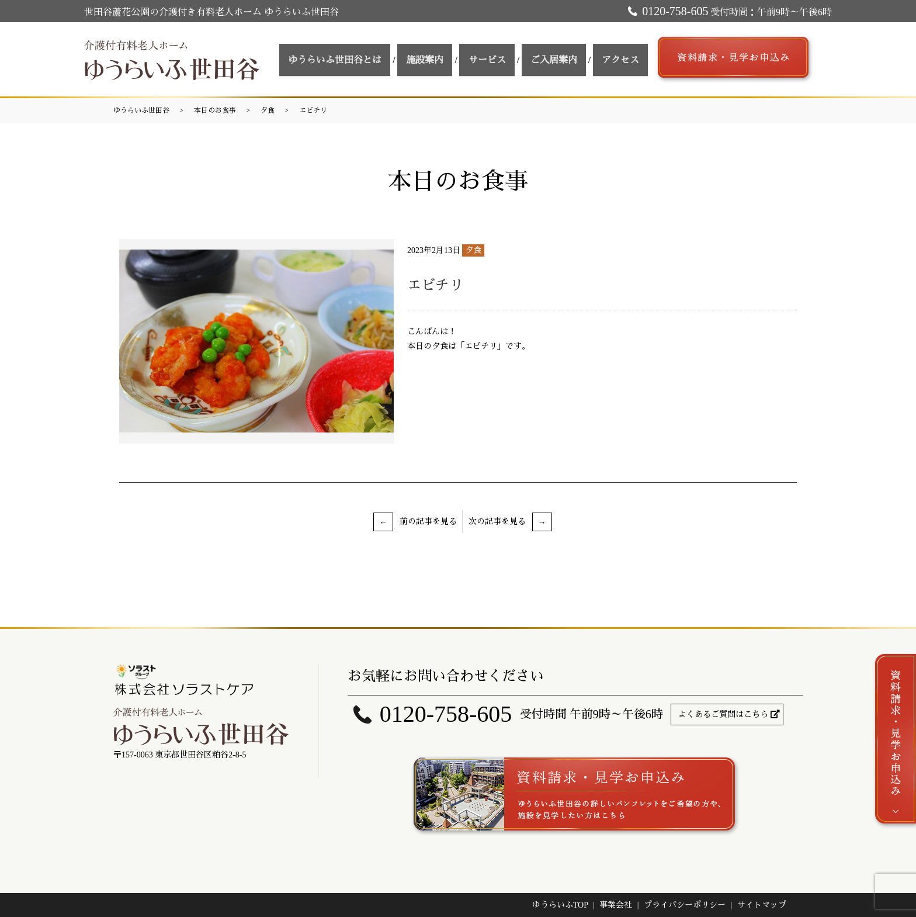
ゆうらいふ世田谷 (141, 110)
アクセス (624, 59)
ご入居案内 (566, 59)
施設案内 (454, 59)
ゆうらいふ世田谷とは (372, 59)
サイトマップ (761, 905)
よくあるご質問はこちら (723, 714)
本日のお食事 (215, 110)
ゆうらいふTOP (560, 905)
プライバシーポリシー (685, 905)
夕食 (268, 110)
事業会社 (615, 905)
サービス (507, 59)
